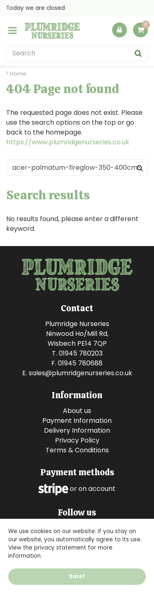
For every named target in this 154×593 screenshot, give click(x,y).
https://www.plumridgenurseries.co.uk (67, 142)
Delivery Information (77, 430)
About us (77, 410)
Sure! (77, 577)
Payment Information (77, 420)
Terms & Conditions (77, 450)
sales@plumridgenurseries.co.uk (80, 373)
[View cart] (140, 30)
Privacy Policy (77, 440)
